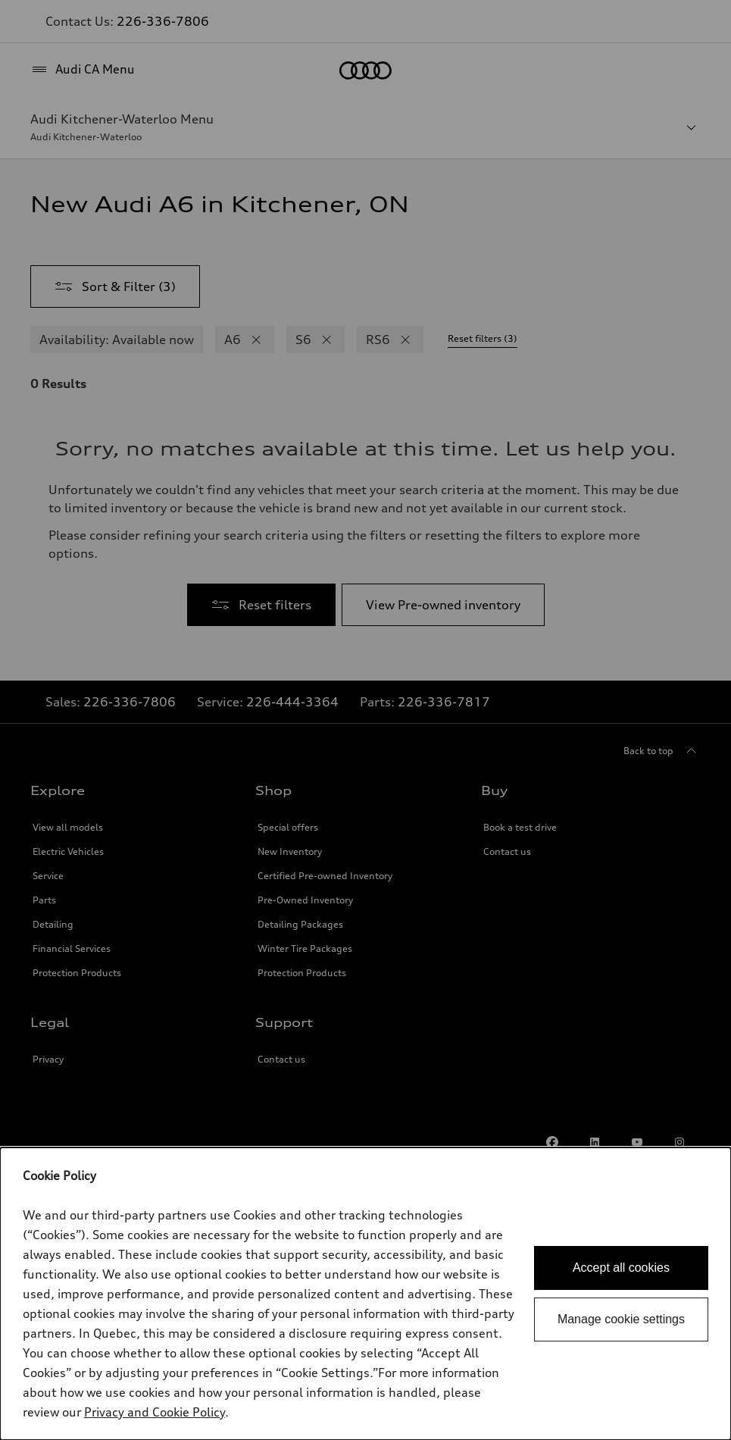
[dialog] (365, 1293)
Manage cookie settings (621, 1319)
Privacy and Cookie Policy (154, 1412)
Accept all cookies (621, 1267)
